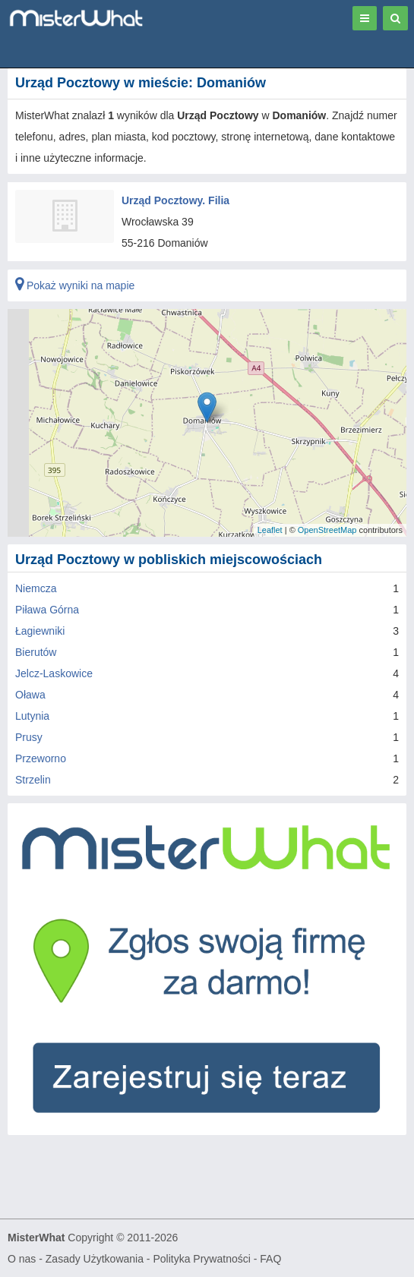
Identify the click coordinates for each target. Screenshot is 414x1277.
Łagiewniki (40, 631)
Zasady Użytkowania (95, 1259)
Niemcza (35, 588)
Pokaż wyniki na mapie (74, 285)
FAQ (270, 1259)
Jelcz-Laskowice (54, 673)
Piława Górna (47, 610)
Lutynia (32, 716)
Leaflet (270, 529)
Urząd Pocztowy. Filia (175, 200)
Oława (30, 695)
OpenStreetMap (327, 529)
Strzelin (33, 780)
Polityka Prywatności (201, 1259)
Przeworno (40, 758)
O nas (22, 1259)
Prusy (29, 737)
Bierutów (35, 652)
